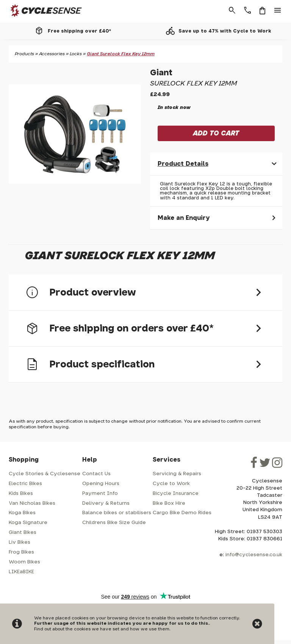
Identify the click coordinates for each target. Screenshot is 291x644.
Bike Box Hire (169, 503)
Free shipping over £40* (79, 31)
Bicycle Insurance (176, 493)
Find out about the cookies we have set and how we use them (101, 629)
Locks (76, 54)
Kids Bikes (21, 493)
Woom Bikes (24, 562)
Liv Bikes (19, 542)
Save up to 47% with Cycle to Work (224, 31)
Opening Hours (100, 483)
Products (24, 54)
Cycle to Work (171, 483)
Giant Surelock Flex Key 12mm (121, 54)
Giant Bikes (22, 532)
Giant (161, 73)
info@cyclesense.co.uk (253, 554)
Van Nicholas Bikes (32, 503)
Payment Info (100, 493)
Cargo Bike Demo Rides (182, 512)
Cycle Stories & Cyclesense (44, 473)
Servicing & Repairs (177, 473)
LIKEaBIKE (21, 571)
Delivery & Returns (106, 503)
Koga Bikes (22, 512)
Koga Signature (28, 522)
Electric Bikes (25, 483)
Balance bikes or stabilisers (116, 512)
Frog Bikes (21, 552)
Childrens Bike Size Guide (114, 522)
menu (277, 10)
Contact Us (96, 473)
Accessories (52, 54)
